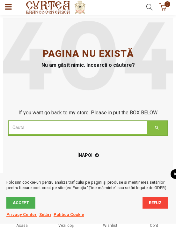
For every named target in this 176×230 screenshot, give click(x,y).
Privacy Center (21, 214)
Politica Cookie (69, 214)
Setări (45, 214)
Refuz (155, 202)
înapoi (88, 155)
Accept (21, 202)
